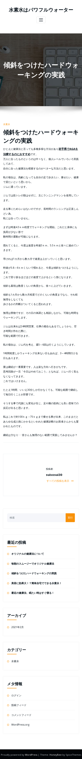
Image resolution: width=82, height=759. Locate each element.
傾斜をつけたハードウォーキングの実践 (34, 572)
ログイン (16, 694)
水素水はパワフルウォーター (41, 10)
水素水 (6, 124)
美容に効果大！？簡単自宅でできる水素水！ (36, 582)
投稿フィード (18, 704)
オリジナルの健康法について (27, 552)
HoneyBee (55, 753)
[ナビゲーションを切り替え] (41, 20)
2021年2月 (17, 626)
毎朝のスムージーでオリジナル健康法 (32, 562)
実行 (70, 516)
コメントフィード (21, 714)
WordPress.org (20, 723)
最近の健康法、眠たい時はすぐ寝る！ (32, 592)
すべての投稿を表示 (60, 480)
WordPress (31, 753)
